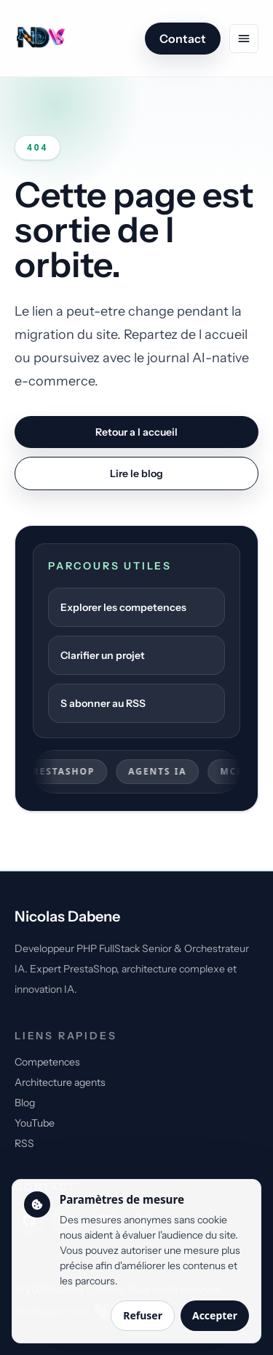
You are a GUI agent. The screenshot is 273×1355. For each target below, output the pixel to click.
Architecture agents (60, 1082)
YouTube (35, 1123)
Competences (47, 1061)
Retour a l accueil (136, 432)
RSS (24, 1143)
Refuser (142, 1315)
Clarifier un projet (102, 655)
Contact (182, 38)
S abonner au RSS (103, 703)
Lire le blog (136, 473)
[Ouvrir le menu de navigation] (243, 38)
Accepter (214, 1315)
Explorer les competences (123, 607)
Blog (25, 1102)
